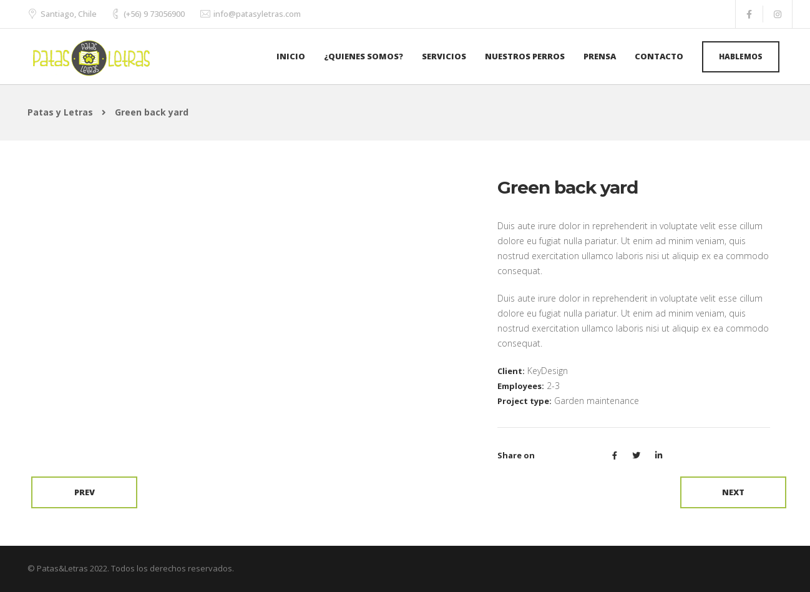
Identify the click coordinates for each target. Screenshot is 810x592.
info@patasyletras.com (257, 13)
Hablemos (741, 56)
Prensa (599, 56)
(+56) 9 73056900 (154, 13)
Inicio (290, 56)
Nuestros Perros (525, 56)
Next (733, 492)
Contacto (659, 56)
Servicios (444, 56)
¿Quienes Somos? (363, 56)
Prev (84, 492)
